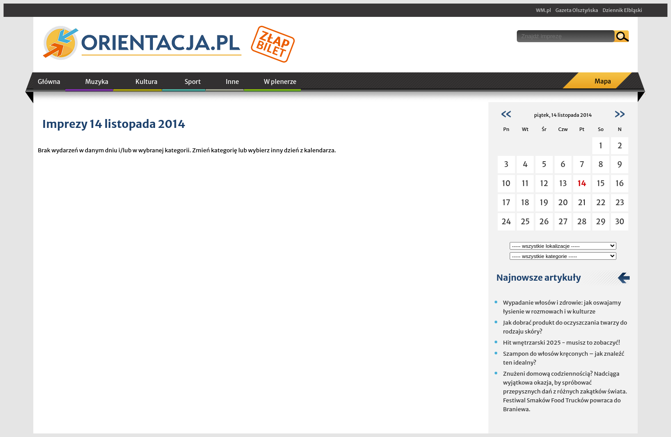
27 (563, 221)
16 (619, 183)
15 (601, 183)
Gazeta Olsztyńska (576, 10)
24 (506, 221)
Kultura (147, 82)
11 (525, 183)
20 (563, 202)
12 (544, 183)
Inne (232, 82)
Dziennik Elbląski (622, 10)
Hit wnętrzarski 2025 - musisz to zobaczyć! (561, 342)
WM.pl (543, 10)
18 (525, 202)
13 (563, 183)
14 (582, 183)
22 (601, 202)
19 (544, 202)
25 (525, 221)
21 (582, 202)
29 (601, 221)
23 (619, 202)
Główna (49, 82)
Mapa (603, 81)
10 (506, 183)
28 (582, 221)
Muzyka (96, 82)
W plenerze (280, 82)
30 (619, 221)
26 (544, 221)
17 (506, 202)
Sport (192, 82)
